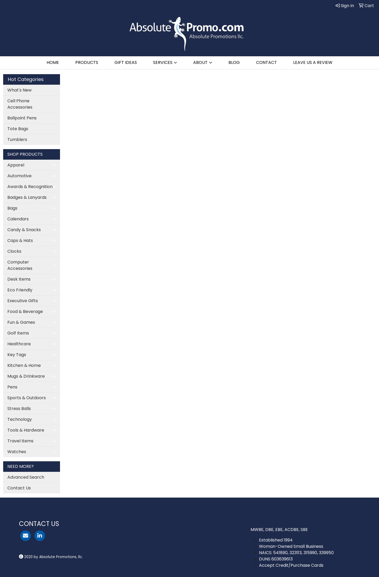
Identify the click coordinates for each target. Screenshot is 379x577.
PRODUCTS (86, 62)
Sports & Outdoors (26, 398)
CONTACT (266, 62)
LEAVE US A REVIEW (312, 62)
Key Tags (16, 355)
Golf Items (18, 333)
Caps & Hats (20, 240)
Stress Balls (19, 409)
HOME (53, 62)
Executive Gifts (22, 301)
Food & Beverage (25, 311)
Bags (12, 208)
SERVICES (162, 62)
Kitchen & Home (24, 365)
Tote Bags (17, 129)
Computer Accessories (19, 265)
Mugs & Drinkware (26, 376)
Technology (19, 419)
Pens (12, 387)
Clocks (14, 251)
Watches (16, 452)
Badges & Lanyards (27, 197)
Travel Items (20, 441)
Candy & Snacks (24, 230)
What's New (19, 90)
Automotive (19, 176)
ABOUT (200, 62)
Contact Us (19, 488)
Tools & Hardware (25, 430)
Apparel (15, 165)
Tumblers (17, 139)
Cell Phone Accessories (19, 104)
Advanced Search (25, 477)
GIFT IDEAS (125, 62)
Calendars (18, 219)
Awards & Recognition (30, 187)
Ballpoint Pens (22, 118)
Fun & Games (21, 322)
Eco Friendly (19, 290)
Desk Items (19, 279)
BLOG (234, 62)
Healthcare (19, 344)
